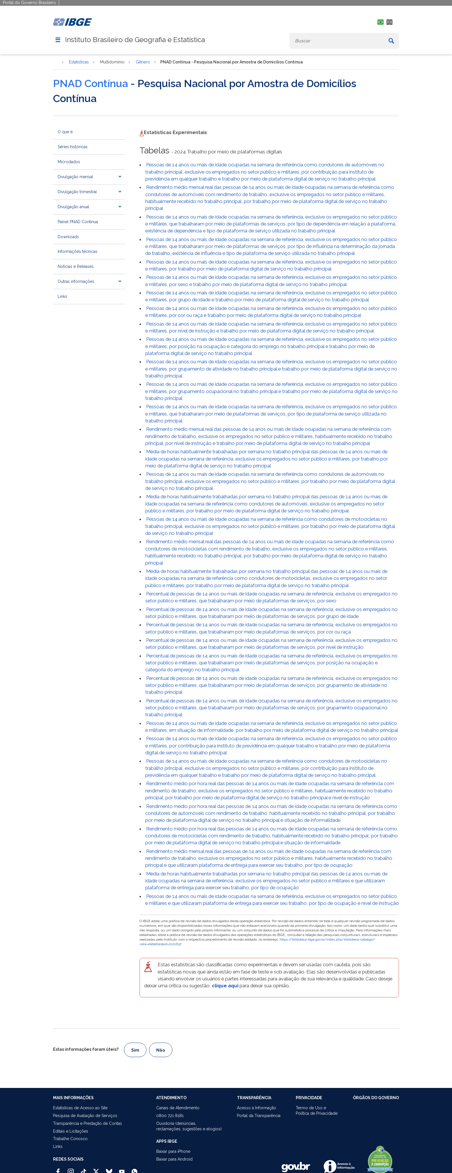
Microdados (69, 161)
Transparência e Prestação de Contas (87, 1123)
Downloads (68, 236)
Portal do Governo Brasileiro (29, 2)
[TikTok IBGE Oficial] (83, 1169)
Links (62, 296)
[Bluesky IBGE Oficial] (109, 1169)
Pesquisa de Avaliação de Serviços (85, 1115)
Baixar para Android (174, 1159)
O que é (65, 131)
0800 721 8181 (170, 1115)
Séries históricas (73, 146)
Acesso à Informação (256, 1108)
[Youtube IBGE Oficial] (122, 1169)
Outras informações (76, 281)
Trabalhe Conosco (70, 1138)
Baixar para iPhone (173, 1151)
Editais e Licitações (70, 1131)
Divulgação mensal (75, 176)
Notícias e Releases (76, 266)
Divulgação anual (73, 206)
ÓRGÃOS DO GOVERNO (376, 1097)
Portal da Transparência (258, 1115)
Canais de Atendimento (177, 1108)
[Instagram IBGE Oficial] (71, 1169)
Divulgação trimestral (77, 191)
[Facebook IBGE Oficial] (58, 1169)
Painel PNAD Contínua (78, 221)
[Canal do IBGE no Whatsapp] (134, 1169)
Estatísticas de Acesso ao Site (80, 1108)
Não (160, 1050)
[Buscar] (391, 41)
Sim (135, 1050)
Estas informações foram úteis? (85, 1049)
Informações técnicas (77, 251)
